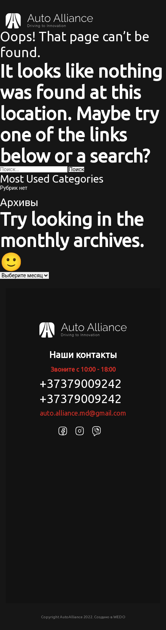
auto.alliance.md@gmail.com (83, 413)
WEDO (119, 617)
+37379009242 (80, 383)
